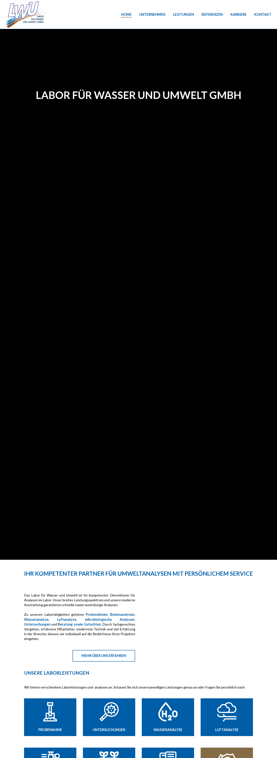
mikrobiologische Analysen (109, 619)
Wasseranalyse (36, 619)
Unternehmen (152, 14)
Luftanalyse (66, 619)
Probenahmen (97, 614)
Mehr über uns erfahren (104, 655)
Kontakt (262, 14)
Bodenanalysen (122, 614)
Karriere (238, 14)
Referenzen (212, 14)
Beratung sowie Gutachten (79, 624)
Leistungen (183, 14)
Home (126, 14)
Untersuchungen (37, 624)
